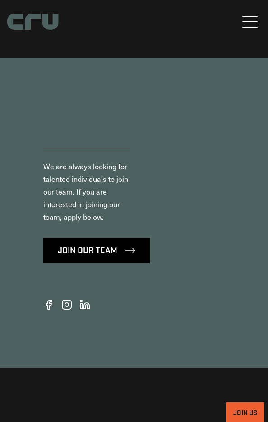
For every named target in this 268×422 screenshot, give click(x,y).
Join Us (245, 412)
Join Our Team (96, 304)
